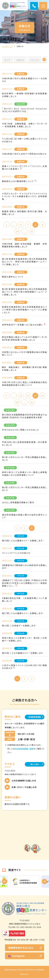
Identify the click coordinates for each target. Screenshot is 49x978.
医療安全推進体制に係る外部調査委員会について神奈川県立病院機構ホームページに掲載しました (24, 309)
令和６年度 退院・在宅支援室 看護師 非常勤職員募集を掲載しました (24, 245)
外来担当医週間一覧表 (24, 748)
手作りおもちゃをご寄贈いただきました (20, 429)
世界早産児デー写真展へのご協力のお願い (22, 324)
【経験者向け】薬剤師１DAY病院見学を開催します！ (24, 566)
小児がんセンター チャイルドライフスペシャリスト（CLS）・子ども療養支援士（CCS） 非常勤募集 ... (24, 196)
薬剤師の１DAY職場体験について (18, 181)
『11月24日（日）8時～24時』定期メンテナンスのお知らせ (24, 140)
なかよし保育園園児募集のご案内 (18, 502)
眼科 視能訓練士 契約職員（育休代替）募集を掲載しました (24, 368)
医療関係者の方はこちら (20, 947)
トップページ (7, 46)
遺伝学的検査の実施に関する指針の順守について (24, 516)
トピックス (34, 60)
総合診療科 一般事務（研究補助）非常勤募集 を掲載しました (24, 95)
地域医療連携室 (34, 717)
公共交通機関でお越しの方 (24, 780)
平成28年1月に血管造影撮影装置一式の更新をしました (24, 443)
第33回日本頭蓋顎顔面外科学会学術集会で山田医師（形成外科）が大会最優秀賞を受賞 (24, 416)
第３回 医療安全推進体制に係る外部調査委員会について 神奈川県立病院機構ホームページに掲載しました (24, 261)
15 (42, 395)
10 (17, 231)
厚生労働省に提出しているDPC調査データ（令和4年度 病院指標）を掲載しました (24, 338)
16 (17, 402)
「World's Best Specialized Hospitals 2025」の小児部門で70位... (24, 110)
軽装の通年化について (13, 276)
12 (21, 395)
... (14, 224)
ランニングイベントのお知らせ (16, 552)
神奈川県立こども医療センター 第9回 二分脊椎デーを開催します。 (24, 639)
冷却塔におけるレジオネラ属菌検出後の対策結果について (24, 353)
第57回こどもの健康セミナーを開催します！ (23, 613)
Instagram (16, 955)
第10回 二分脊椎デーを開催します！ (19, 625)
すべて (7, 60)
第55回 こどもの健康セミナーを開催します (22, 653)
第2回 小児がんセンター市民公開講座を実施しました (24, 488)
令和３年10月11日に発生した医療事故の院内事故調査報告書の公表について (24, 383)
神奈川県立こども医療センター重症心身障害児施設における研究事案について (24, 473)
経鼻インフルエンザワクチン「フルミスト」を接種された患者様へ (24, 167)
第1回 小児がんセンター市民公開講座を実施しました (24, 458)
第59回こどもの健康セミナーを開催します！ (23, 540)
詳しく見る (35, 764)
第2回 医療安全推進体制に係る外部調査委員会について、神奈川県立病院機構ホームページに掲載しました (24, 292)
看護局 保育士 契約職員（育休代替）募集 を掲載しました (24, 212)
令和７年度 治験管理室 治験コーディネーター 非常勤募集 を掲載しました (24, 125)
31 (31, 402)
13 (28, 395)
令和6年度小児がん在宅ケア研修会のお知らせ (24, 153)
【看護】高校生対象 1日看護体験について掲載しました (24, 599)
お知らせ (20, 60)
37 (31, 231)
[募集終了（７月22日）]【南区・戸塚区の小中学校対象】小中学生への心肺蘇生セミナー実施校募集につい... (24, 583)
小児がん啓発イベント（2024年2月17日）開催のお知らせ (24, 666)
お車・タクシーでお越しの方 (24, 787)
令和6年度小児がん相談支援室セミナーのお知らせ (24, 79)
